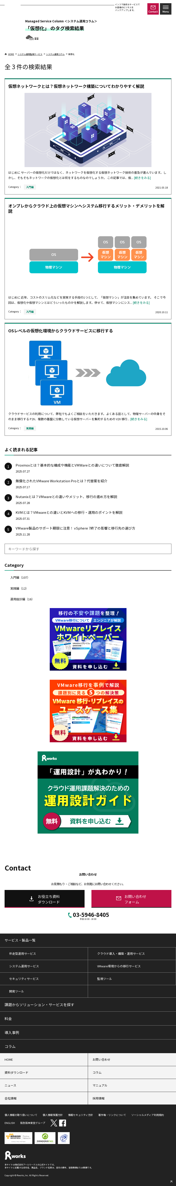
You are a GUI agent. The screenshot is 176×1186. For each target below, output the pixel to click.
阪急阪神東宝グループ (32, 1123)
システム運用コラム (55, 54)
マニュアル (100, 1085)
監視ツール (104, 978)
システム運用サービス (24, 966)
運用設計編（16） (22, 599)
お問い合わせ (101, 1059)
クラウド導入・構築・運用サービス (121, 953)
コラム (10, 1046)
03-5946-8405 (88, 915)
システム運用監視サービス (30, 54)
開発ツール (16, 991)
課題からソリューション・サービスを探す (39, 1004)
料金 (8, 1018)
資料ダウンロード (16, 1072)
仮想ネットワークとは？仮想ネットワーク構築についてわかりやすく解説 (76, 86)
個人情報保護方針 (53, 1115)
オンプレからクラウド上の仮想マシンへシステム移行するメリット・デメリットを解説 (86, 208)
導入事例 (12, 1032)
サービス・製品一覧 (20, 940)
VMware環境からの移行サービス (119, 966)
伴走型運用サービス (22, 953)
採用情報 (98, 1098)
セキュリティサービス (24, 978)
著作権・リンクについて (112, 1115)
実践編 (30, 428)
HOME (9, 54)
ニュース (10, 1085)
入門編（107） (20, 577)
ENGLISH (10, 1123)
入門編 (30, 187)
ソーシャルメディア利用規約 (147, 1115)
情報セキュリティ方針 (80, 1115)
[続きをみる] (142, 178)
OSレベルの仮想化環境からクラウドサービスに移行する (60, 330)
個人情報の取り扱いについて (21, 1115)
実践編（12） (19, 588)
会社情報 (10, 1098)
